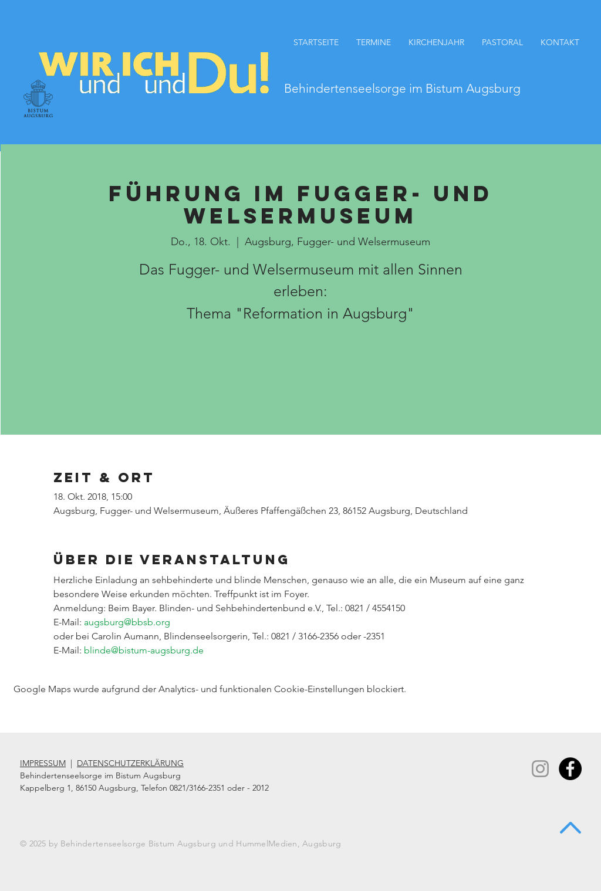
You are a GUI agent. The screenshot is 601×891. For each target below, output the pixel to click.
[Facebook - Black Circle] (570, 768)
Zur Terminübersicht (300, 382)
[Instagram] (540, 768)
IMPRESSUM (43, 763)
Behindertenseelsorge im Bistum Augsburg (402, 88)
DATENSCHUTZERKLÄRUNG (130, 763)
